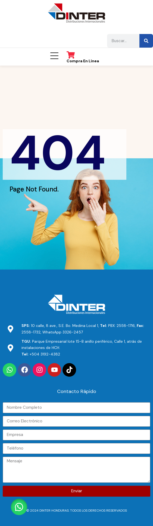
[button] (19, 507)
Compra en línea (83, 60)
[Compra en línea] (71, 55)
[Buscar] (146, 41)
